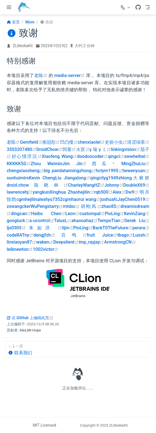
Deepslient (66, 242)
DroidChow (49, 149)
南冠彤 (51, 142)
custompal (92, 213)
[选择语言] (126, 7)
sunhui (13, 178)
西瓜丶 (103, 163)
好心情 (19, 156)
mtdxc (71, 206)
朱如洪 (44, 227)
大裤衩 (140, 178)
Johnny (113, 185)
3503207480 (21, 149)
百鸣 (71, 235)
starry (55, 206)
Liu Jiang (65, 178)
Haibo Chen (48, 213)
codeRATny (20, 235)
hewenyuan (135, 170)
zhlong (125, 178)
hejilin (86, 192)
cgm (20, 199)
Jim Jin (74, 163)
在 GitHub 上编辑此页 (30, 318)
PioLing (114, 213)
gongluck (18, 220)
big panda (54, 170)
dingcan (21, 213)
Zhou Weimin (46, 163)
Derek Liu (136, 220)
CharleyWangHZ (86, 185)
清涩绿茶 (138, 142)
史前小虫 (116, 142)
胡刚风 (90, 206)
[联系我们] (78, 349)
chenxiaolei (91, 142)
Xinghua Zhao (63, 192)
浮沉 (34, 156)
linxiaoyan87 (21, 242)
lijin (67, 227)
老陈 (41, 75)
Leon (72, 213)
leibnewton (20, 249)
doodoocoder (92, 156)
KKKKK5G (19, 163)
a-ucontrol (41, 220)
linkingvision (125, 149)
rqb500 (103, 192)
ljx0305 (16, 227)
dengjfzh (44, 235)
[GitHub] (138, 7)
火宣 (82, 149)
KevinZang (136, 213)
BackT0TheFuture (112, 227)
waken (44, 242)
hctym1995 (109, 170)
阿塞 (69, 149)
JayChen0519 (133, 199)
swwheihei (136, 156)
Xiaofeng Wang (59, 156)
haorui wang (85, 199)
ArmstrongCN (120, 242)
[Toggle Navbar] (148, 7)
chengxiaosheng (25, 170)
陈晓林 (48, 185)
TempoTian (111, 220)
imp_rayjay (91, 242)
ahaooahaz (84, 220)
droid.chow (18, 185)
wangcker (20, 206)
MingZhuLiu (135, 163)
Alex (119, 192)
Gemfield (31, 142)
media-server (69, 75)
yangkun (40, 192)
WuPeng (38, 206)
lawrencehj (19, 192)
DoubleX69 (136, 185)
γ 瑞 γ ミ (100, 149)
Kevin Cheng (42, 178)
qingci (116, 156)
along (82, 178)
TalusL (62, 220)
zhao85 (110, 206)
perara (140, 227)
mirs (24, 178)
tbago (125, 235)
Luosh (141, 235)
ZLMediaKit (23, 46)
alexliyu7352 (50, 199)
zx (9, 206)
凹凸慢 (69, 142)
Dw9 (132, 192)
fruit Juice (102, 235)
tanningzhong (80, 170)
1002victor (45, 249)
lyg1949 (110, 178)
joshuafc (109, 199)
